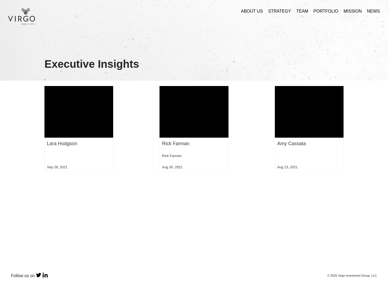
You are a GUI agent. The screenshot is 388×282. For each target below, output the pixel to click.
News (373, 11)
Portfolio (325, 11)
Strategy (279, 11)
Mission (353, 11)
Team (302, 11)
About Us (252, 11)
